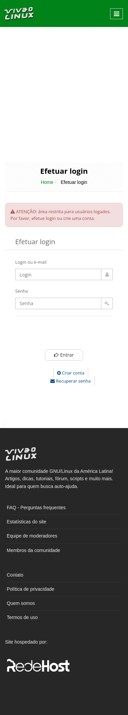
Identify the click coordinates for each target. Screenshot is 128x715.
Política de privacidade (30, 589)
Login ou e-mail (31, 262)
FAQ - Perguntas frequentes (36, 507)
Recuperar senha (70, 381)
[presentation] (76, 334)
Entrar (64, 355)
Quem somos (21, 603)
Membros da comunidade (33, 550)
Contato (15, 575)
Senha (21, 291)
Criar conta (70, 373)
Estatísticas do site (26, 521)
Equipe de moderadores (32, 536)
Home (47, 182)
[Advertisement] (63, 94)
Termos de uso (22, 617)
